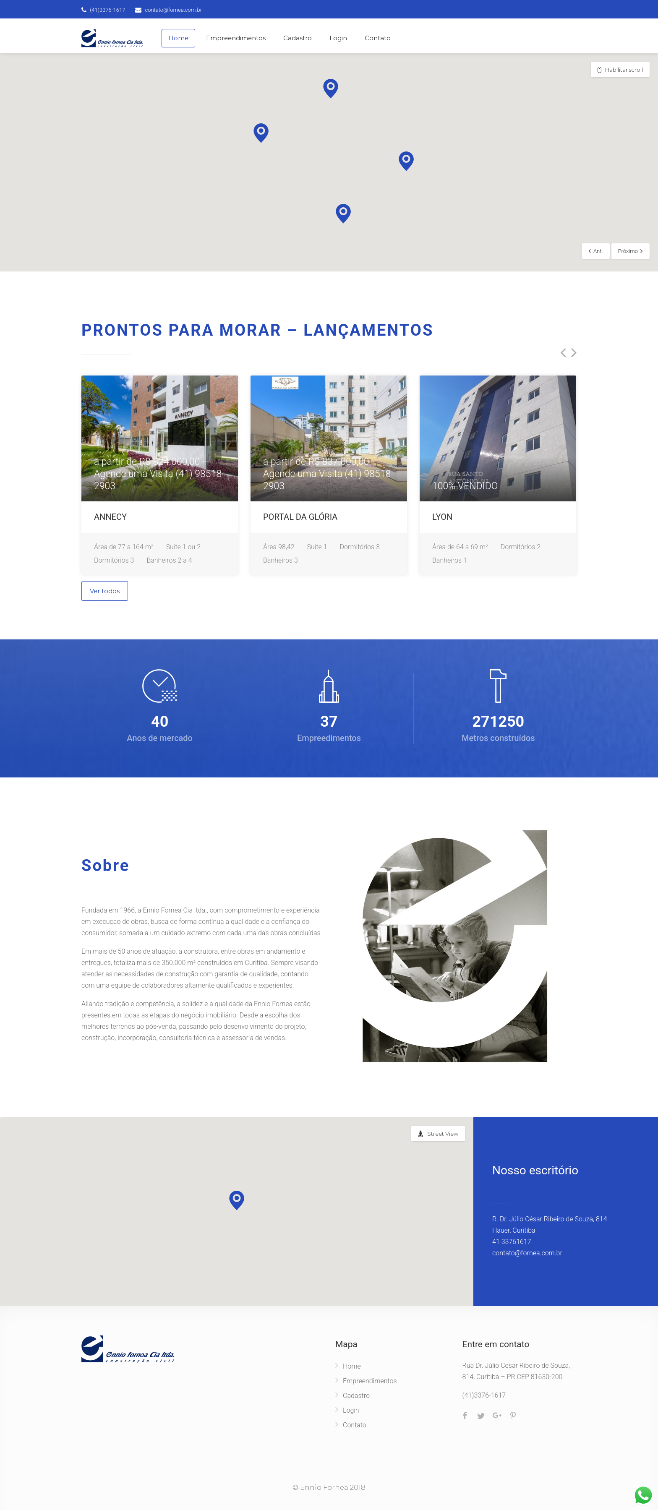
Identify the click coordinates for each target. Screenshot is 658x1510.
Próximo (628, 251)
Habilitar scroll (624, 69)
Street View (442, 1133)
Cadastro (297, 38)
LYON (442, 517)
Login (338, 38)
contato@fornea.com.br (173, 10)
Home (178, 38)
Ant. (598, 251)
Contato (378, 38)
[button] (261, 133)
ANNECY (110, 517)
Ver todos (105, 591)
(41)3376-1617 (107, 10)
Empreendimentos (236, 38)
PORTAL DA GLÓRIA (300, 517)
